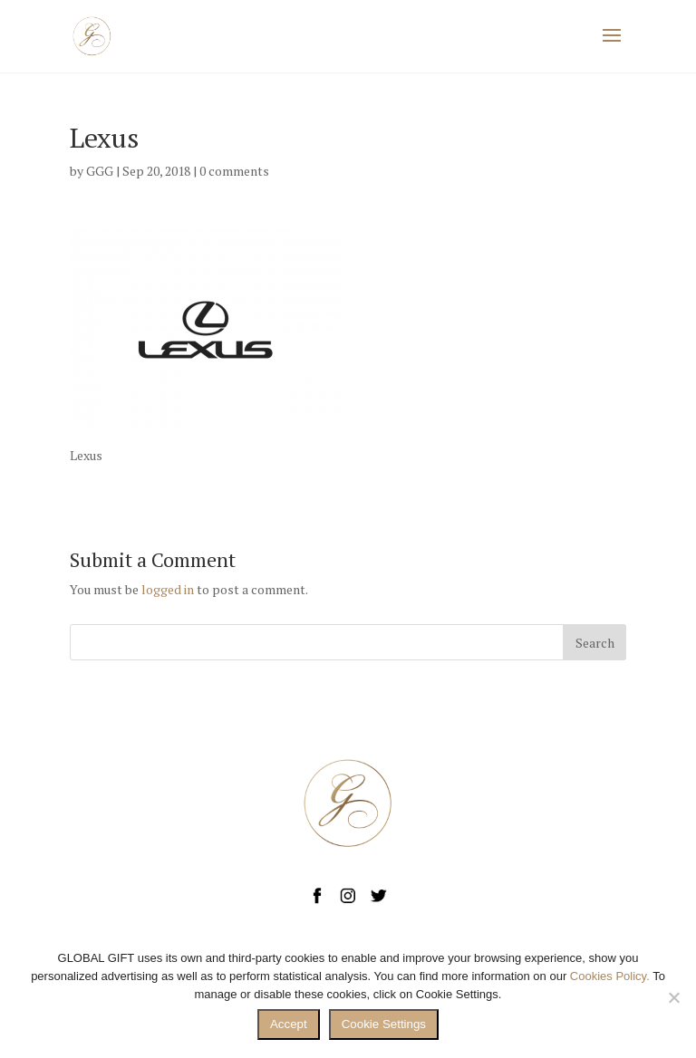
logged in (167, 589)
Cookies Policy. (610, 976)
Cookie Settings (384, 1024)
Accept (288, 1024)
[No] (673, 997)
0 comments (234, 170)
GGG (99, 170)
